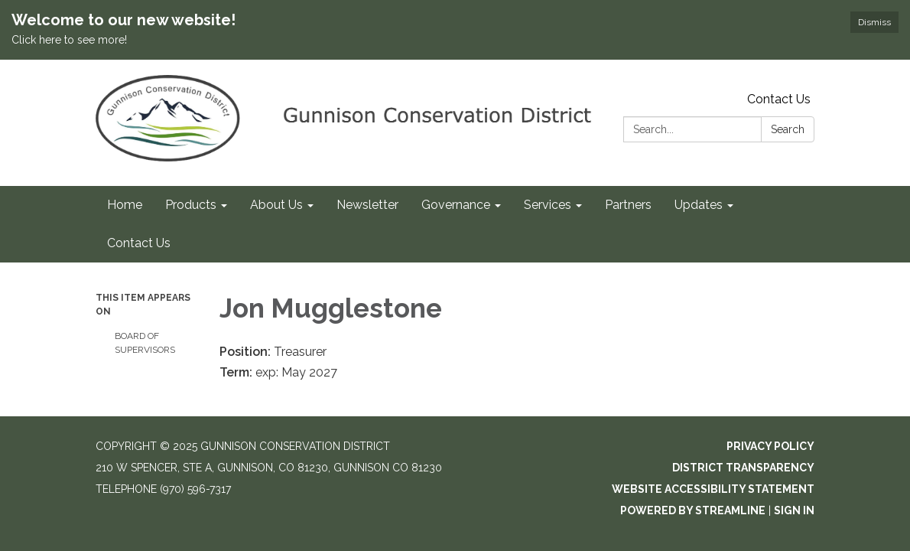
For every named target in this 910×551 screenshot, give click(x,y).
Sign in (794, 510)
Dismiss (874, 22)
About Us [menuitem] (276, 204)
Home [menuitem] (124, 204)
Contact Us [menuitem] (139, 243)
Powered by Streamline (692, 510)
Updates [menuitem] (698, 204)
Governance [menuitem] (455, 204)
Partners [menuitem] (628, 204)
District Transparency (743, 467)
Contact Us (779, 99)
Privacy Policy (770, 446)
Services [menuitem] (547, 204)
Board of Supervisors (145, 343)
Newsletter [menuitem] (367, 204)
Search (787, 129)
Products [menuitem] (190, 204)
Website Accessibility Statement (713, 489)
